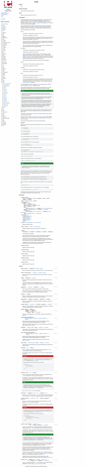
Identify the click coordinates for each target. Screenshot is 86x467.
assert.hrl (4, 26)
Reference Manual (5, 13)
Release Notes (4, 14)
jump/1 (4, 88)
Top (2, 16)
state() (34, 209)
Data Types (21, 195)
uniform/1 (5, 100)
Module (20, 4)
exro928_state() (25, 249)
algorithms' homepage (29, 82)
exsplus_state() (25, 245)
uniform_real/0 (6, 102)
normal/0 (5, 89)
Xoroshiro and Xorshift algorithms (29, 21)
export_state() (24, 226)
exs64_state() (26, 220)
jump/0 (4, 87)
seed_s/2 (5, 98)
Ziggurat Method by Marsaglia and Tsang (42, 22)
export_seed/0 (6, 84)
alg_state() (31, 208)
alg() (22, 200)
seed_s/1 (5, 97)
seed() (22, 230)
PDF (2, 15)
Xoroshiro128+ (46, 173)
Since (20, 13)
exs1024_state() (26, 219)
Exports (21, 266)
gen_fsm (4, 61)
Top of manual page (7, 83)
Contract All (3, 19)
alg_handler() (24, 202)
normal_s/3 (5, 93)
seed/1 (4, 94)
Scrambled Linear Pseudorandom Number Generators (37, 39)
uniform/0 (5, 99)
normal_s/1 (5, 92)
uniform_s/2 (5, 105)
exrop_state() (26, 218)
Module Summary (23, 8)
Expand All (3, 18)
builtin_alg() (24, 197)
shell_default (4, 112)
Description (22, 17)
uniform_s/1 (5, 104)
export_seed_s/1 (6, 86)
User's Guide (4, 12)
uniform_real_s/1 (6, 103)
